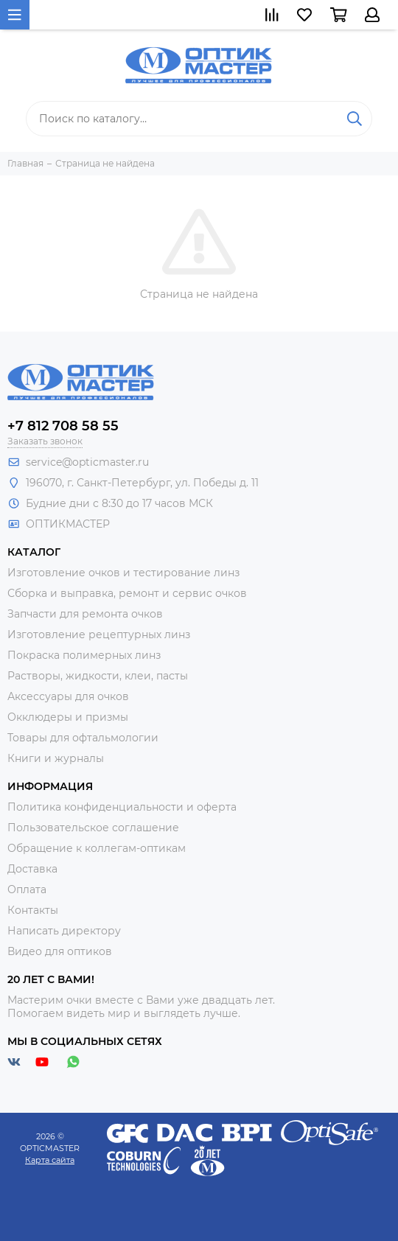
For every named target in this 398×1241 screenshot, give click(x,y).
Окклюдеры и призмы (67, 717)
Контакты (32, 910)
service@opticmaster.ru (87, 462)
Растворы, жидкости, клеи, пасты (97, 675)
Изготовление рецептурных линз (98, 634)
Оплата (26, 889)
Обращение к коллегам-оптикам (96, 848)
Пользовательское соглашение (93, 827)
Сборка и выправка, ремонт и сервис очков (127, 593)
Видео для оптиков (59, 951)
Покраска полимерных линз (84, 655)
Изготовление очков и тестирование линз (123, 572)
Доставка (32, 868)
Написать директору (64, 930)
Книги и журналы (55, 758)
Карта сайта (49, 1160)
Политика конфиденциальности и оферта (122, 807)
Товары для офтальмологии (82, 737)
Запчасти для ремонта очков (85, 613)
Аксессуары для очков (68, 696)
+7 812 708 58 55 (63, 426)
